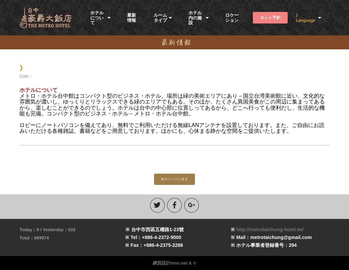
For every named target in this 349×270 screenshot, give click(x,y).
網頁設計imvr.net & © (174, 263)
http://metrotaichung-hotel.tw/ (270, 229)
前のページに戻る (174, 179)
